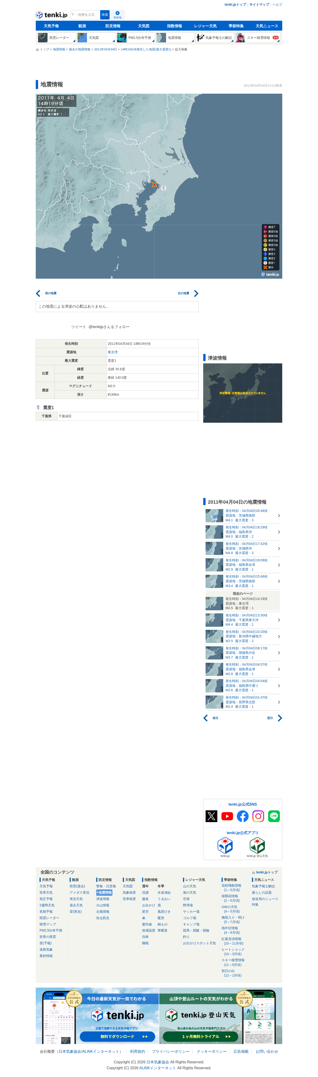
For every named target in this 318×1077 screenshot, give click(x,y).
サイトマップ (259, 4)
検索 (105, 14)
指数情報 (174, 26)
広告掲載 (241, 1051)
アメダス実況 (79, 892)
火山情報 (102, 905)
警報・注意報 (106, 886)
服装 (145, 899)
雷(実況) (76, 911)
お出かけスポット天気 (199, 943)
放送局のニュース (265, 899)
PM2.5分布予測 (51, 930)
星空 (145, 911)
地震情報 (105, 892)
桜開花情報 (235, 898)
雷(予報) (46, 943)
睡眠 (145, 943)
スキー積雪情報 (235, 962)
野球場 (188, 905)
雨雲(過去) (77, 886)
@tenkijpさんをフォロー (109, 327)
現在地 (117, 17)
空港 (186, 899)
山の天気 (189, 886)
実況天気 (76, 899)
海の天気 (189, 892)
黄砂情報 (46, 956)
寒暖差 (162, 930)
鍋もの (162, 924)
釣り (186, 937)
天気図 (143, 26)
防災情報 (112, 26)
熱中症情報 (235, 930)
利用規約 (137, 1051)
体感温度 (148, 930)
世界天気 (46, 892)
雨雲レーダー (49, 918)
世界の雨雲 (48, 937)
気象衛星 (129, 892)
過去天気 (76, 905)
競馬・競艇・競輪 (196, 930)
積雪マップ (48, 924)
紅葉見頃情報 (235, 941)
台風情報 (102, 911)
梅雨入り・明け (235, 920)
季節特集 (236, 26)
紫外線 (147, 924)
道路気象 (46, 949)
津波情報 (102, 899)
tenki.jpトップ (235, 4)
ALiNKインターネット (100, 1051)
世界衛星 (129, 899)
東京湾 (113, 352)
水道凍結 (164, 892)
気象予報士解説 (263, 886)
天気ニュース (267, 26)
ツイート (78, 327)
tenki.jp (52, 16)
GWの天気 (235, 909)
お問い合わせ (267, 1051)
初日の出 (235, 973)
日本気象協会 (70, 1051)
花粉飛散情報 (235, 888)
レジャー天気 (205, 26)
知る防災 (102, 918)
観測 (82, 26)
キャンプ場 (191, 924)
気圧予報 (46, 899)
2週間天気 (47, 905)
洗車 (145, 937)
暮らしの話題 (262, 892)
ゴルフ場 (189, 918)
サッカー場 (191, 911)
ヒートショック (235, 952)
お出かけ (148, 905)
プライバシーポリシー (171, 1051)
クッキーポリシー (212, 1051)
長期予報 (46, 911)
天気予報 (51, 26)
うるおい (164, 899)
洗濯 (145, 892)
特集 (255, 904)
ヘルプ (277, 4)
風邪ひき (164, 911)
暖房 (161, 918)
